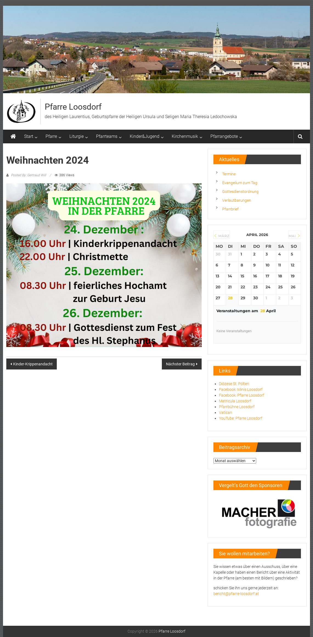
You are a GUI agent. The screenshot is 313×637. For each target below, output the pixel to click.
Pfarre (51, 136)
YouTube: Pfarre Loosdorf (240, 418)
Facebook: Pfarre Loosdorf (241, 395)
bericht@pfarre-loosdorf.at (236, 594)
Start (28, 136)
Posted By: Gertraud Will (28, 175)
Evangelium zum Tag (239, 183)
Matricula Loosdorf (235, 401)
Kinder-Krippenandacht (33, 364)
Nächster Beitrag (180, 364)
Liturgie (76, 136)
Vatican (225, 412)
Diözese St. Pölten (234, 384)
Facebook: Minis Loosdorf (241, 389)
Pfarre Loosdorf (73, 107)
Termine (229, 174)
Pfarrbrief (230, 209)
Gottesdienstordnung (240, 191)
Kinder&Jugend (144, 136)
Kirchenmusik (185, 136)
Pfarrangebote (224, 136)
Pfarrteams (106, 136)
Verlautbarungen (236, 200)
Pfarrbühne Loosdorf (237, 407)
